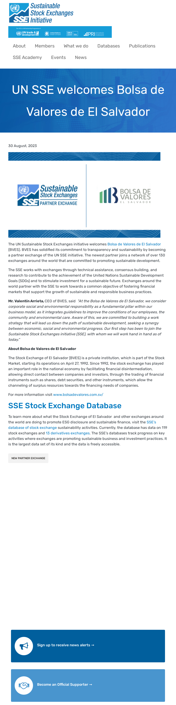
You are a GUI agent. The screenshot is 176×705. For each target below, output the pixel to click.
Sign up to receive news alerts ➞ (65, 645)
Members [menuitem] (45, 46)
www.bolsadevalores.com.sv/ (78, 394)
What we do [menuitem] (76, 46)
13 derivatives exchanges (68, 433)
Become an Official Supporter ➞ (64, 684)
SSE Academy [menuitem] (27, 57)
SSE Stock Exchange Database (64, 405)
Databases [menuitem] (108, 46)
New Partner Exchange (28, 458)
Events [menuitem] (58, 57)
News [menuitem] (81, 57)
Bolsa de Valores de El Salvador (134, 244)
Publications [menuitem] (142, 46)
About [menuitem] (19, 46)
